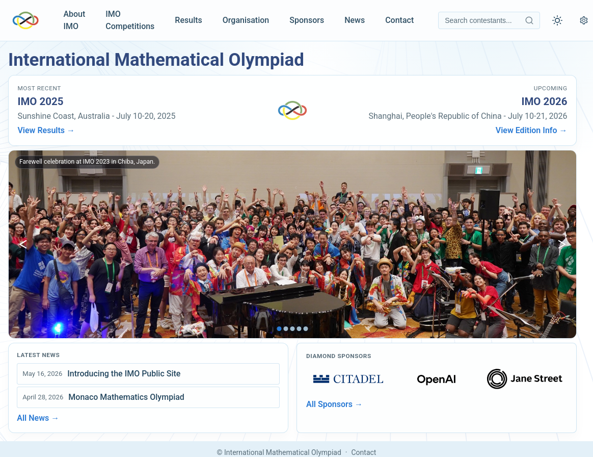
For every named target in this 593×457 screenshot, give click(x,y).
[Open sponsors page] (348, 379)
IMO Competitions (129, 20)
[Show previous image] (23, 244)
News (354, 20)
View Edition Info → (532, 130)
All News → (38, 418)
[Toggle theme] (557, 20)
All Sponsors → (334, 404)
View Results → (46, 130)
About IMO (74, 20)
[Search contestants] (489, 20)
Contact (399, 20)
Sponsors (306, 20)
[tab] (279, 328)
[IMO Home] (25, 20)
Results (188, 20)
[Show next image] (562, 244)
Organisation (246, 20)
